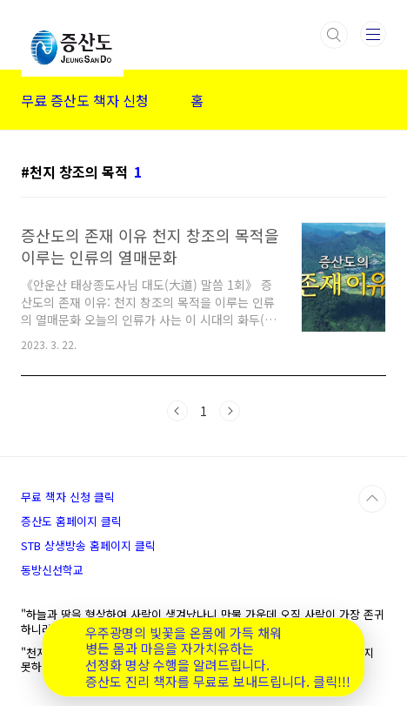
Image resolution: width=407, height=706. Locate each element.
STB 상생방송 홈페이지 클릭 (88, 545)
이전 (177, 410)
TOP (372, 499)
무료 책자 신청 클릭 (68, 496)
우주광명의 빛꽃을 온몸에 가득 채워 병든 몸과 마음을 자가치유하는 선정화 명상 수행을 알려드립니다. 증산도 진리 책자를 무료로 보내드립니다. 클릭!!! (217, 657)
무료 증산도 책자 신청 (85, 100)
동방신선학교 (52, 569)
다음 (229, 410)
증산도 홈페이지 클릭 (71, 521)
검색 (334, 35)
